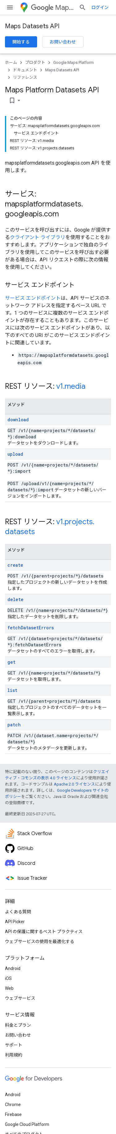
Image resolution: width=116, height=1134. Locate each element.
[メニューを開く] (10, 7)
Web (9, 988)
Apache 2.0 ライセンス (74, 784)
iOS (8, 978)
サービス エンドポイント (33, 298)
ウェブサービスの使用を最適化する (39, 941)
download (18, 420)
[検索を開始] (82, 7)
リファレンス (25, 77)
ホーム (11, 62)
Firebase (13, 1114)
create (15, 565)
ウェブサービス (20, 998)
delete (15, 599)
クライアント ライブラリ (37, 237)
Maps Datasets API (32, 26)
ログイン (100, 7)
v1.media (70, 386)
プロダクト (35, 62)
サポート (13, 1045)
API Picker (15, 921)
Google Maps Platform (73, 62)
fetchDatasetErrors (30, 628)
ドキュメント (25, 70)
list (12, 690)
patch (14, 725)
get (11, 662)
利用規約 (13, 1054)
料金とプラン (18, 1025)
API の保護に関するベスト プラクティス (44, 931)
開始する (21, 42)
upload (15, 454)
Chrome (13, 1104)
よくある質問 (18, 911)
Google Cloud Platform (27, 1124)
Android (12, 968)
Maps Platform (52, 7)
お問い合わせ (63, 42)
